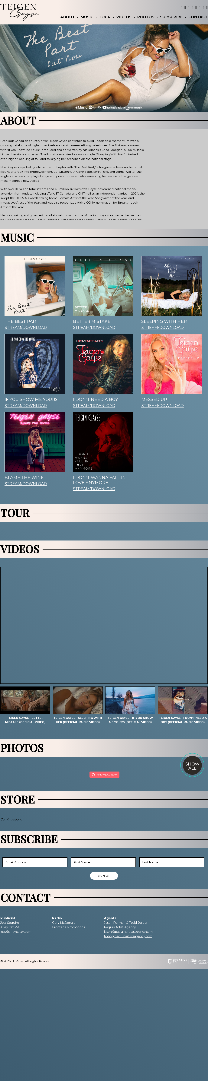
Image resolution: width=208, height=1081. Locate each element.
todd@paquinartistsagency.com (128, 936)
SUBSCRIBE (171, 17)
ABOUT (67, 17)
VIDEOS (124, 17)
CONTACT (198, 17)
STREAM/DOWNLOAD (26, 346)
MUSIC (86, 17)
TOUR (105, 17)
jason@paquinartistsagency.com (128, 932)
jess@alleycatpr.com (15, 932)
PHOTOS (145, 17)
